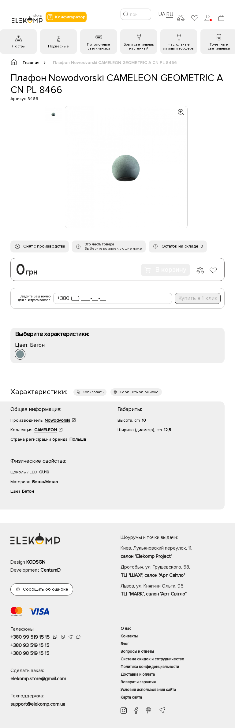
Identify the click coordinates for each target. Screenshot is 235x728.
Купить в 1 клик (198, 298)
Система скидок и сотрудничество (152, 659)
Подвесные (58, 46)
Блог (125, 643)
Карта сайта (131, 697)
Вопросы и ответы (137, 651)
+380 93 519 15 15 (29, 645)
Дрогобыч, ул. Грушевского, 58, (173, 571)
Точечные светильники (219, 46)
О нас (126, 628)
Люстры (18, 46)
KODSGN (35, 562)
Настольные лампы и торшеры (178, 46)
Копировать (93, 392)
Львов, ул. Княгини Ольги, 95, (173, 590)
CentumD (50, 570)
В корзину (165, 270)
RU (169, 14)
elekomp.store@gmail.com (38, 679)
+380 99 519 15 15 (30, 637)
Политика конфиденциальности (150, 666)
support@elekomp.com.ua (37, 704)
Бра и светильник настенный (139, 46)
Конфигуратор (66, 17)
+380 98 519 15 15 (29, 653)
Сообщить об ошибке (139, 392)
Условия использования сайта (148, 689)
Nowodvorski (57, 420)
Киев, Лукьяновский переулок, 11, (173, 552)
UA (162, 14)
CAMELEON (45, 429)
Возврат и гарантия (138, 682)
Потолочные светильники (98, 46)
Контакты (129, 636)
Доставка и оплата (138, 674)
